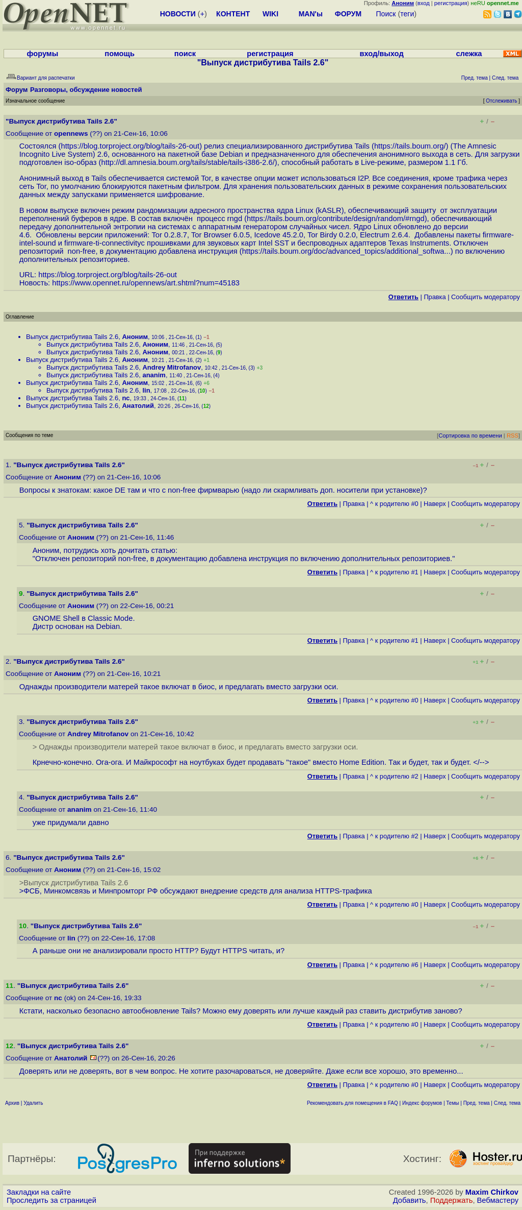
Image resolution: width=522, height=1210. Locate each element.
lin (146, 390)
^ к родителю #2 (394, 776)
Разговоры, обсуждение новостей (86, 89)
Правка (435, 297)
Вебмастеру (497, 1200)
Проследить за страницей (51, 1200)
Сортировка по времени (470, 435)
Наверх (435, 503)
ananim (154, 375)
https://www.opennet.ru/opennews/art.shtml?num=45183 (146, 283)
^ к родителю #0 (394, 503)
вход (423, 3)
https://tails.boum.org (409, 146)
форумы (43, 54)
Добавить (409, 1200)
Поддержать (451, 1200)
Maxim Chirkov (491, 1192)
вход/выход (381, 54)
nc (125, 398)
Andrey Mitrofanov (171, 367)
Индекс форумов (422, 1103)
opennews (71, 133)
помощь (120, 54)
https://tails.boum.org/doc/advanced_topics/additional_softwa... (346, 251)
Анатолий (138, 405)
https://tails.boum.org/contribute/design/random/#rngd (336, 218)
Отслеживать (501, 101)
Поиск (386, 14)
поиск (185, 54)
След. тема (507, 1103)
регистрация (450, 3)
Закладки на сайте (39, 1192)
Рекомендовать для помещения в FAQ (352, 1103)
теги (407, 14)
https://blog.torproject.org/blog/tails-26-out (130, 146)
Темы (452, 1103)
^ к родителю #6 (394, 965)
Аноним (135, 337)
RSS (512, 435)
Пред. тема (476, 1103)
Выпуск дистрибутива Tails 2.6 (72, 337)
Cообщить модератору (485, 297)
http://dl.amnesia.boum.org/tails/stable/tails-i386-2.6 (187, 162)
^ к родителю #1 (394, 572)
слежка (469, 54)
